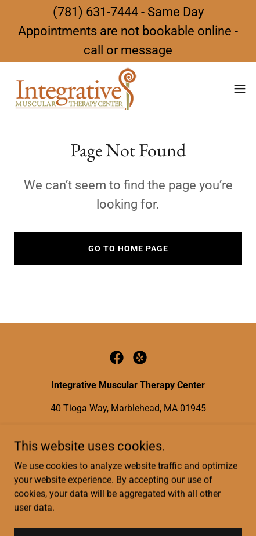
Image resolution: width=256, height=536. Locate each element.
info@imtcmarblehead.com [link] (163, 431)
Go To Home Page (128, 248)
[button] (239, 88)
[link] (74, 88)
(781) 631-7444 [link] (68, 431)
